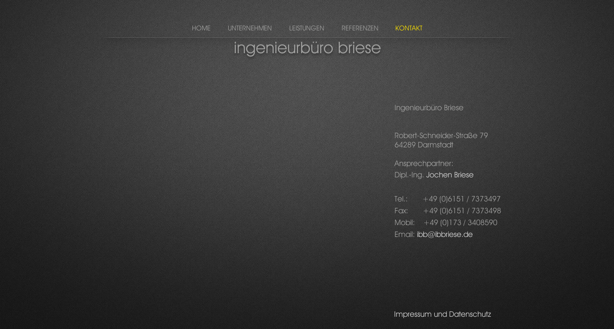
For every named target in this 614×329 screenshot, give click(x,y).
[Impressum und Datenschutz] (442, 314)
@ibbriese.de (450, 234)
